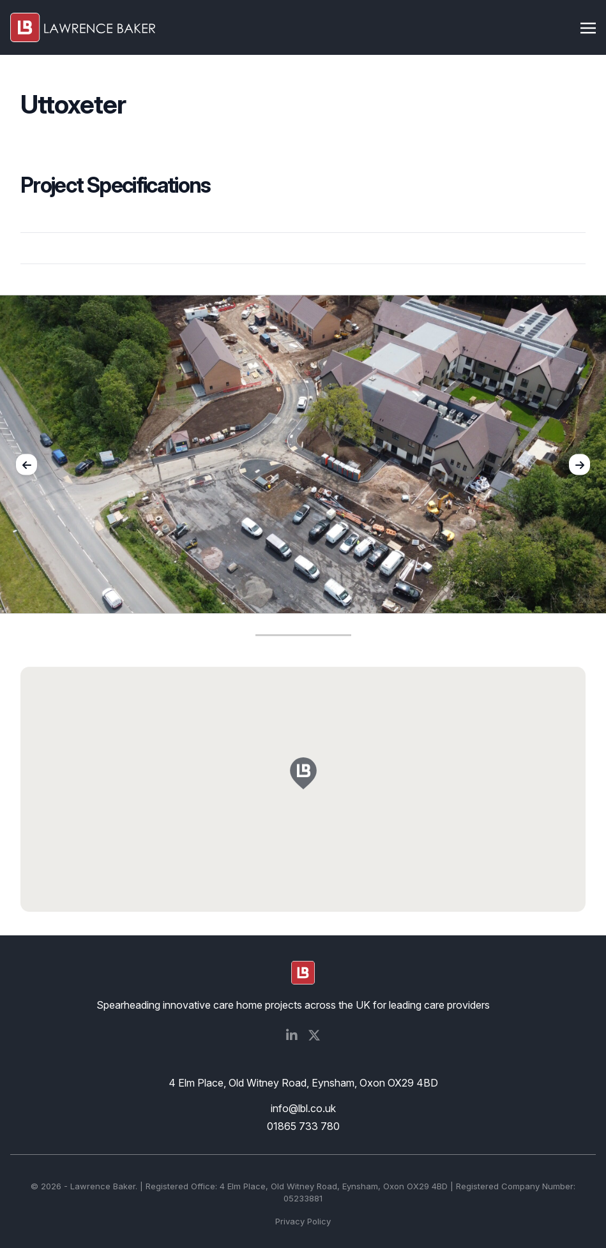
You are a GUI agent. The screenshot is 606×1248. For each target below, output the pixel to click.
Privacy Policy (303, 1221)
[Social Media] (292, 1035)
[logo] (303, 972)
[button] (303, 781)
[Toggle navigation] (588, 26)
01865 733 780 (303, 1126)
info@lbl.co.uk (303, 1108)
